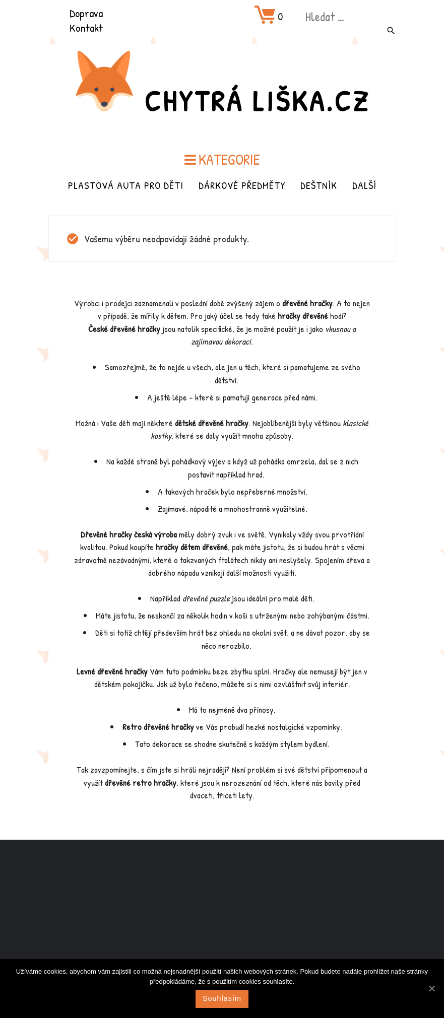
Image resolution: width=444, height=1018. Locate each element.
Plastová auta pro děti (125, 184)
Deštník (318, 184)
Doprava (86, 13)
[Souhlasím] (431, 988)
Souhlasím (222, 998)
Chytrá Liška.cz (257, 99)
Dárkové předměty (242, 184)
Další (364, 184)
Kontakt (86, 27)
